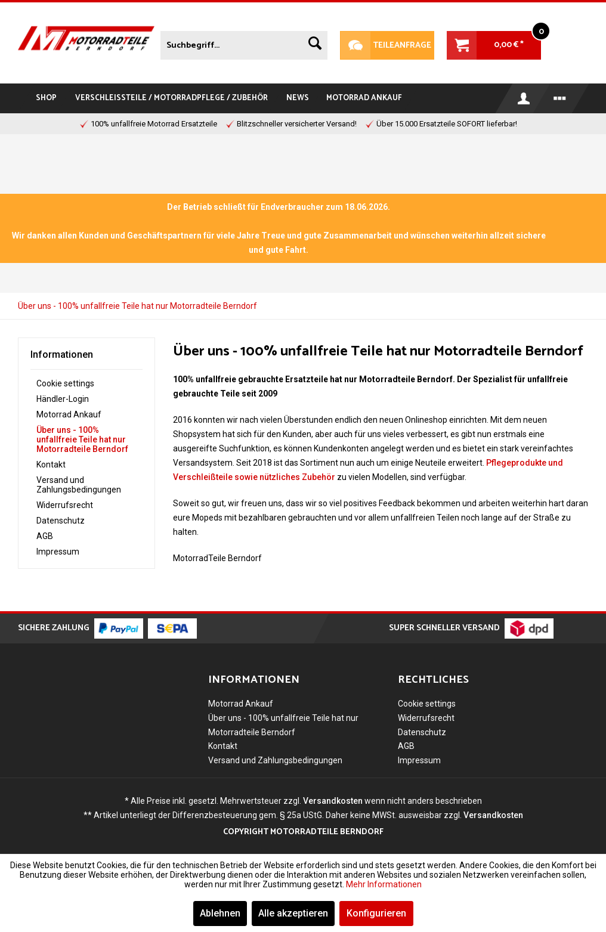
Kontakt (51, 464)
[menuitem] (243, 43)
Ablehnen (220, 913)
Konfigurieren (376, 913)
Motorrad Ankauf (68, 414)
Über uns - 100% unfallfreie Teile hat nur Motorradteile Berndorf (82, 439)
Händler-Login (62, 399)
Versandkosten (333, 801)
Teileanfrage (385, 45)
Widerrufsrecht (64, 505)
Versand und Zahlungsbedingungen (78, 484)
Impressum (57, 551)
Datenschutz (60, 520)
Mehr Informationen (384, 884)
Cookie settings (65, 383)
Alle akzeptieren (293, 913)
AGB (44, 536)
